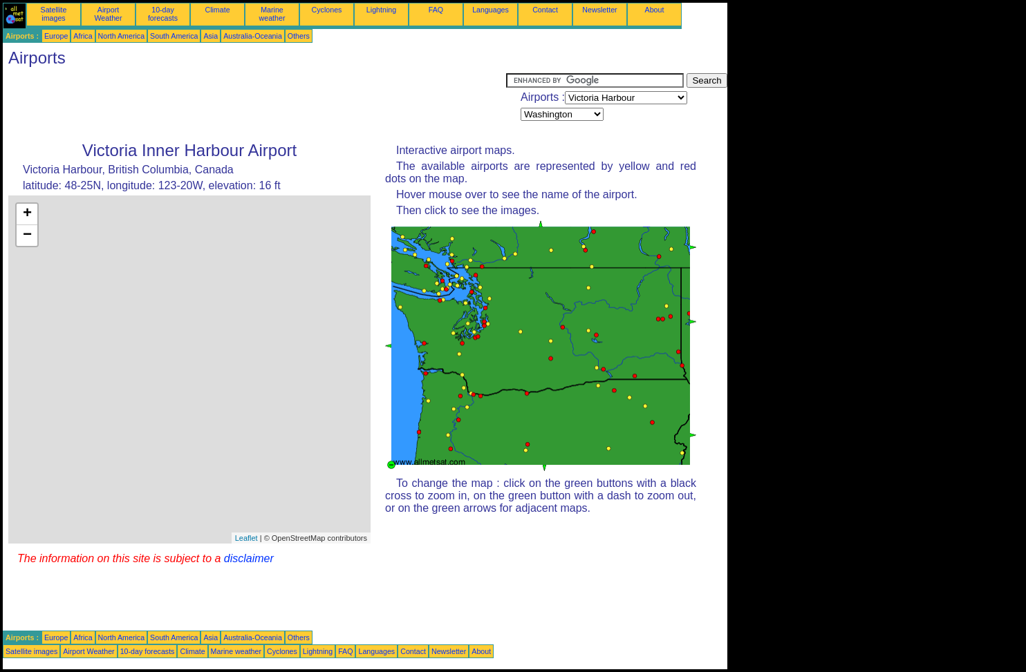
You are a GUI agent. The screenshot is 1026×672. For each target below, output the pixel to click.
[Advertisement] (254, 104)
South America (174, 36)
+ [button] (27, 214)
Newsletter (599, 10)
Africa (82, 36)
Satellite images (54, 14)
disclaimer (249, 558)
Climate (217, 10)
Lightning (381, 10)
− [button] (27, 235)
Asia (210, 36)
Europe (56, 36)
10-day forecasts (163, 14)
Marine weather (272, 14)
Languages (490, 10)
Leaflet (246, 538)
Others (299, 36)
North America (121, 36)
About (654, 10)
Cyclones (327, 10)
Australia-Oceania (252, 36)
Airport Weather (108, 14)
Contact (545, 10)
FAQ (436, 10)
